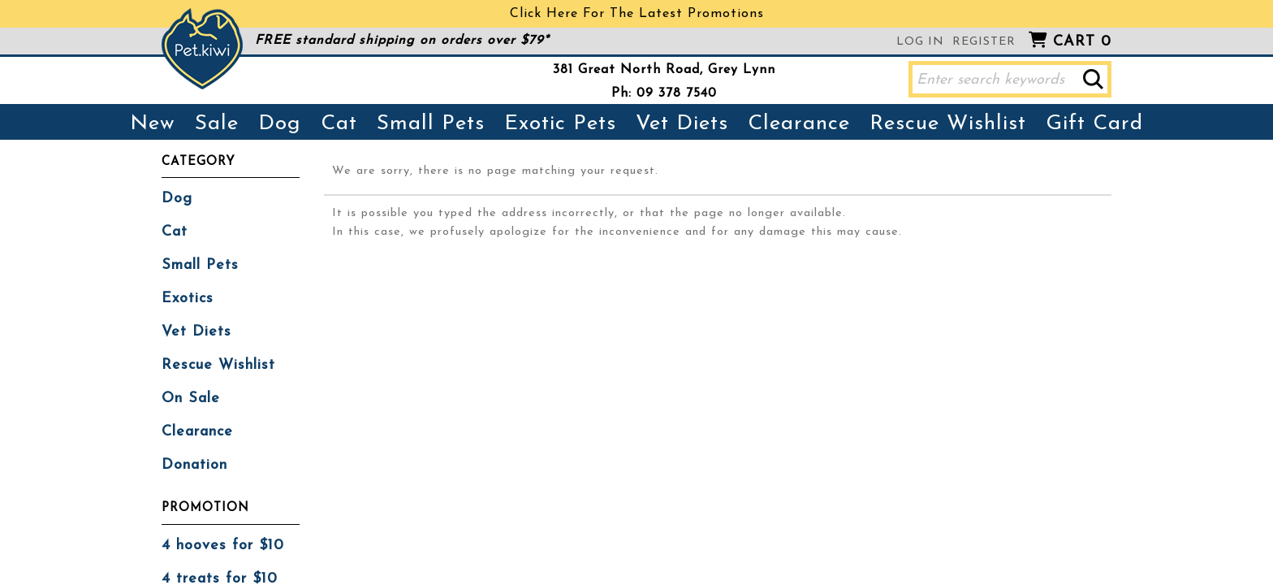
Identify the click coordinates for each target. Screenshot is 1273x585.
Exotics (188, 298)
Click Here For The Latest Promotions (637, 13)
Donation (194, 465)
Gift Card (1094, 124)
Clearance (799, 124)
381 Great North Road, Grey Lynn (664, 69)
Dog (279, 124)
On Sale (191, 398)
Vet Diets (682, 124)
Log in (920, 42)
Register (984, 42)
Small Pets (431, 124)
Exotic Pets (560, 124)
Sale (217, 124)
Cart (1082, 42)
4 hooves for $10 (223, 545)
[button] (1093, 79)
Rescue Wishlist (948, 124)
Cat (339, 124)
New (152, 124)
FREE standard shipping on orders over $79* (402, 40)
